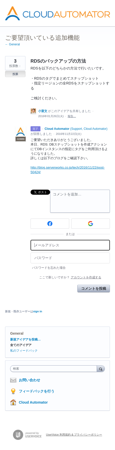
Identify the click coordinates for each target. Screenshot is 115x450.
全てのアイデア (21, 345)
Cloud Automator (33, 402)
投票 (15, 74)
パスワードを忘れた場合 (49, 267)
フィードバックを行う (36, 391)
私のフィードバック (24, 350)
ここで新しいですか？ (70, 277)
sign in (37, 311)
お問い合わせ (29, 380)
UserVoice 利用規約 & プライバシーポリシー (74, 434)
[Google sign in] (90, 224)
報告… (72, 116)
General (16, 333)
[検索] (101, 368)
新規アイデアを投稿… (25, 339)
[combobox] (55, 368)
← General (12, 44)
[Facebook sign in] (50, 224)
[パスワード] (70, 258)
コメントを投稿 (93, 288)
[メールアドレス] (70, 245)
